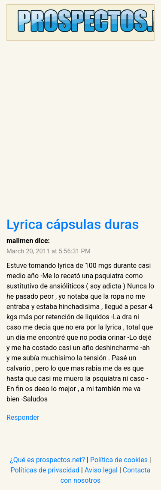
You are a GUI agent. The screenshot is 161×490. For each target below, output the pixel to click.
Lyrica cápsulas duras (72, 224)
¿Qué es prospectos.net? (47, 460)
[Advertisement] (80, 131)
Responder (22, 417)
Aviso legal (101, 470)
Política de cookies (119, 460)
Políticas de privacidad (45, 470)
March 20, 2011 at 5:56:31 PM (48, 251)
